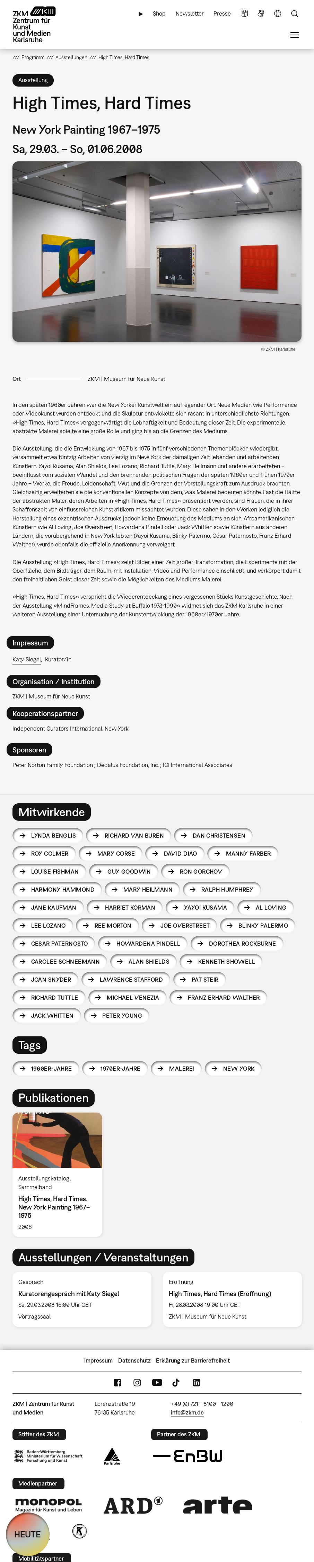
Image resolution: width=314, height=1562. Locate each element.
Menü (295, 35)
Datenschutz (134, 1360)
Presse (222, 13)
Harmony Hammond (63, 889)
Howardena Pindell (148, 943)
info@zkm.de (187, 1412)
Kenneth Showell (226, 961)
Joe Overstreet (185, 925)
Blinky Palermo (263, 925)
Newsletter (190, 13)
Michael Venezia (133, 997)
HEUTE (27, 1534)
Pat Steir (205, 979)
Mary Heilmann (148, 889)
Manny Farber (248, 853)
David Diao (180, 853)
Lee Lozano (48, 925)
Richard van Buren (134, 835)
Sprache (278, 13)
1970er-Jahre (120, 1068)
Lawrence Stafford (131, 979)
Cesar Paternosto (59, 943)
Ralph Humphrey (227, 889)
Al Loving (271, 907)
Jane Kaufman (54, 907)
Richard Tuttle (54, 997)
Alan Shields (149, 961)
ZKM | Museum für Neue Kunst (126, 378)
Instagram (137, 1382)
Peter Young (122, 1015)
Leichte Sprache (244, 13)
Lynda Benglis (53, 835)
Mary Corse (116, 853)
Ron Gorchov (201, 871)
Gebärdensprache (261, 13)
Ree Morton (113, 925)
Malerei (181, 1068)
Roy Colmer (50, 853)
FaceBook (117, 1382)
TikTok (177, 1382)
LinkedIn (196, 1382)
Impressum (98, 1360)
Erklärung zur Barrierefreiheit (193, 1360)
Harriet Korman (130, 907)
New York (238, 1068)
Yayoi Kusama (205, 907)
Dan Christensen (219, 835)
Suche (295, 13)
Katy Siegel (26, 659)
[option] (60, 1175)
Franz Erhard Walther (224, 997)
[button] (157, 251)
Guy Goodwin (129, 871)
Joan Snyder (51, 979)
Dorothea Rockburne (242, 943)
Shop (159, 13)
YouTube (157, 1382)
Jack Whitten (52, 1015)
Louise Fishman (55, 871)
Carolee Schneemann (65, 961)
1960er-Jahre (51, 1068)
